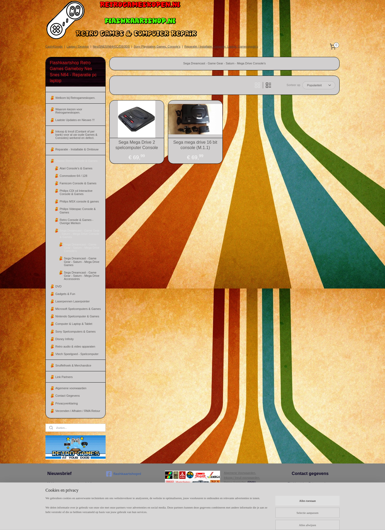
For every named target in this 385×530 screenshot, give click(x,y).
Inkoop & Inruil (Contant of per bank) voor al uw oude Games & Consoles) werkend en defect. (76, 134)
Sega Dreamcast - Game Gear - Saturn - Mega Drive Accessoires (81, 275)
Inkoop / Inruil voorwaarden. (242, 477)
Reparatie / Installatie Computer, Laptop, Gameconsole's (221, 46)
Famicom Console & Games (78, 183)
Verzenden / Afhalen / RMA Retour (77, 410)
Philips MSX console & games (79, 201)
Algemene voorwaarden (70, 388)
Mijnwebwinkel (285, 520)
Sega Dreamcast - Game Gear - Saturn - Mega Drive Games (81, 261)
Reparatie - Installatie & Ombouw (76, 149)
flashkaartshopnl (123, 474)
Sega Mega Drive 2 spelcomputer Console (137, 145)
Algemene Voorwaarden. (240, 472)
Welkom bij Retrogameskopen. (75, 97)
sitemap (217, 520)
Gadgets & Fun (65, 293)
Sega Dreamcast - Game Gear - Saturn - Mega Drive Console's (81, 247)
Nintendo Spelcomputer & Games (77, 316)
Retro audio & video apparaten (75, 346)
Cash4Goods (54, 46)
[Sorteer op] (319, 85)
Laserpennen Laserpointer (72, 301)
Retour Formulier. (235, 482)
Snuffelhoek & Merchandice (73, 365)
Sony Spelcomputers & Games (75, 331)
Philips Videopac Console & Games (78, 210)
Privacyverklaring (66, 403)
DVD (58, 286)
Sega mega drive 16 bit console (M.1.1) (195, 145)
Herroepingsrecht (235, 487)
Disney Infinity (64, 339)
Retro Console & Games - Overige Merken (76, 221)
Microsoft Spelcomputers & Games (78, 308)
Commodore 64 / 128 (73, 175)
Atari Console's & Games (76, 168)
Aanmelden (59, 493)
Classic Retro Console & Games (76, 160)
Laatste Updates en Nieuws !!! (75, 120)
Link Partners (64, 377)
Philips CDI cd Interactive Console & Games (76, 192)
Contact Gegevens (67, 395)
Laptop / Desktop (78, 46)
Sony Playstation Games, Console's (157, 46)
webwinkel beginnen (244, 520)
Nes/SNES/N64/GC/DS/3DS (111, 46)
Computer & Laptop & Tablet (73, 323)
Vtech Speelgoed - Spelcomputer (76, 354)
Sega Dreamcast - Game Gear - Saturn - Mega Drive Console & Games (79, 234)
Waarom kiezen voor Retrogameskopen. (68, 111)
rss (227, 520)
